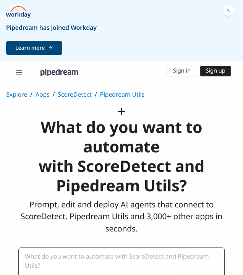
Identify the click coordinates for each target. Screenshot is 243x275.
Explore (16, 94)
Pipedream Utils (122, 94)
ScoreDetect (74, 94)
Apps (43, 94)
